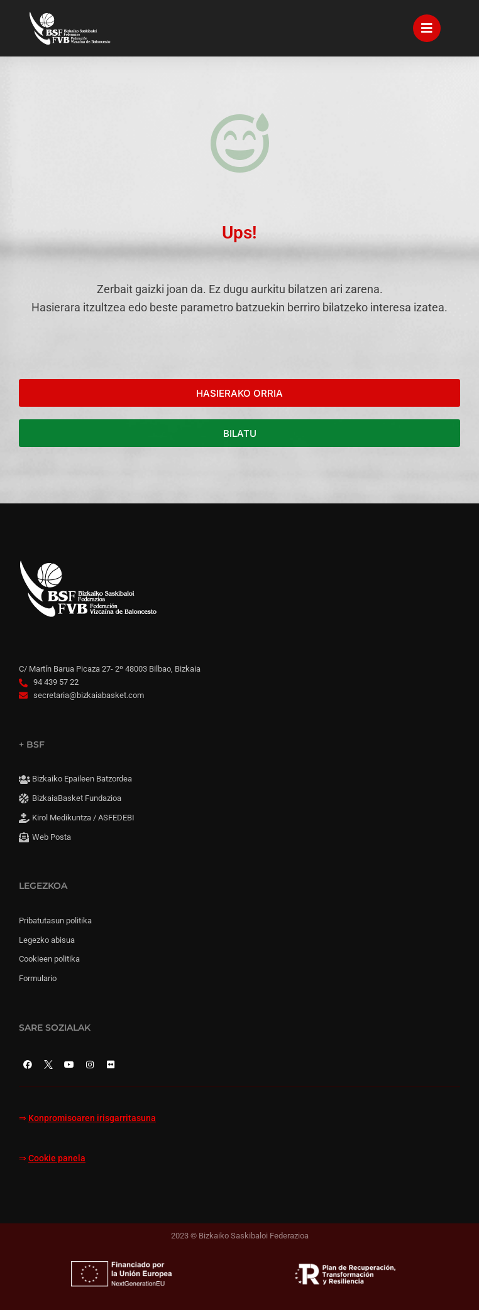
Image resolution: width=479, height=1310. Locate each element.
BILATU (239, 433)
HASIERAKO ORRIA (239, 393)
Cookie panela (56, 1158)
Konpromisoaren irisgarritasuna (92, 1118)
